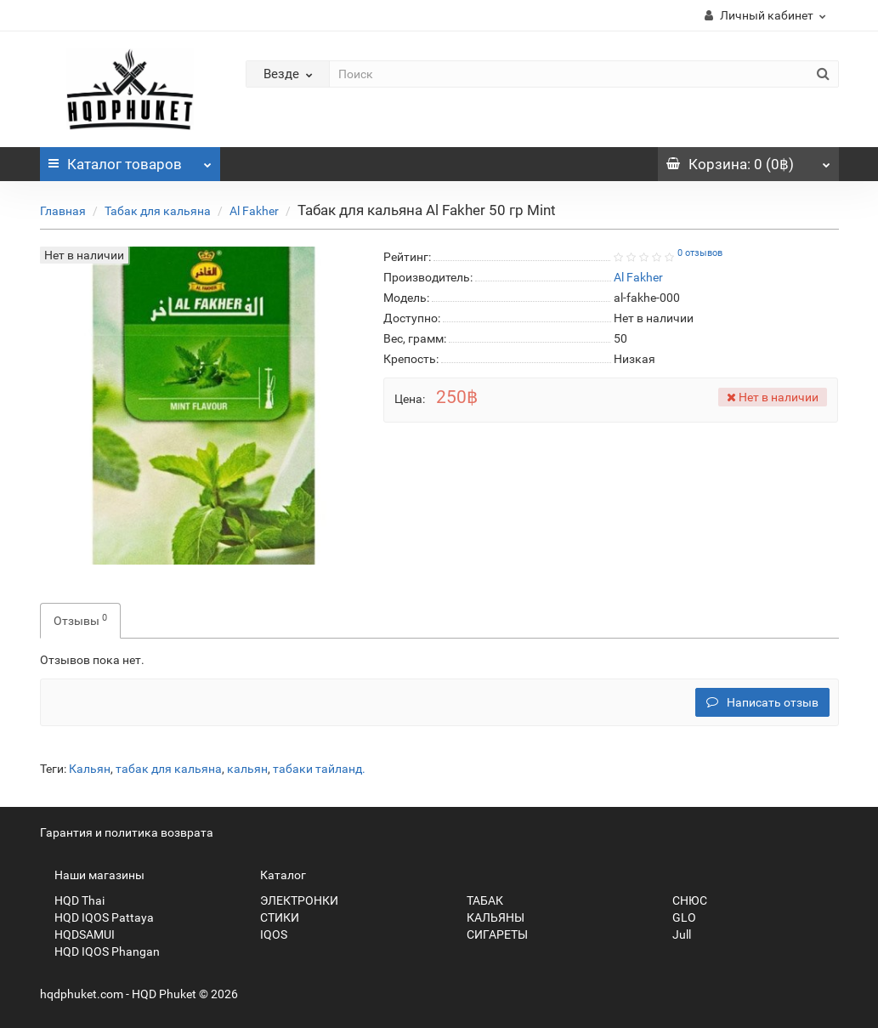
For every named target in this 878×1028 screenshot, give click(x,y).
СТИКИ (272, 917)
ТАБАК (477, 900)
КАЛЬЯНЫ (488, 917)
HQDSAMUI (77, 934)
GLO (677, 917)
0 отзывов (699, 252)
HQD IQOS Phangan (100, 951)
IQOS (266, 934)
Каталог (130, 160)
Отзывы (80, 620)
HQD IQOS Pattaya (97, 917)
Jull (674, 934)
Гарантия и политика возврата (126, 832)
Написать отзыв (762, 702)
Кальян (89, 768)
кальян (247, 768)
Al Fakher (254, 211)
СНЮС (682, 900)
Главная (63, 211)
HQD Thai (72, 900)
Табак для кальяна (158, 211)
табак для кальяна (169, 768)
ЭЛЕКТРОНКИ (292, 900)
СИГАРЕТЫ (490, 934)
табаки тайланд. (319, 768)
